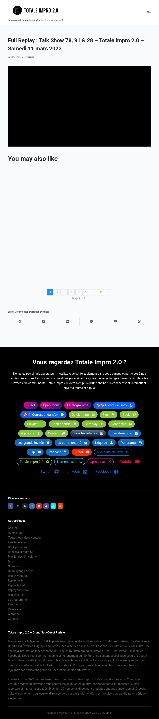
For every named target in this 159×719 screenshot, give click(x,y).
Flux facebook (17, 542)
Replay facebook (18, 590)
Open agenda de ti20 (21, 571)
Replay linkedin (17, 585)
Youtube (29, 57)
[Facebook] (20, 321)
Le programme (17, 599)
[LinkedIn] (68, 321)
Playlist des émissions (22, 556)
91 (101, 292)
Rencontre (14, 604)
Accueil (12, 528)
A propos (14, 614)
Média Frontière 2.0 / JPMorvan (93, 712)
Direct (12, 561)
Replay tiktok (16, 595)
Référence (14, 609)
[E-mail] (115, 321)
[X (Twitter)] (44, 321)
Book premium (17, 547)
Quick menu (15, 533)
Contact (13, 619)
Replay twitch (16, 580)
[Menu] (149, 12)
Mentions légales (57, 712)
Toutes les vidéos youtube (25, 537)
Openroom (15, 566)
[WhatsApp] (91, 321)
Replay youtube (18, 576)
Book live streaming (20, 552)
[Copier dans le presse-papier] (139, 321)
